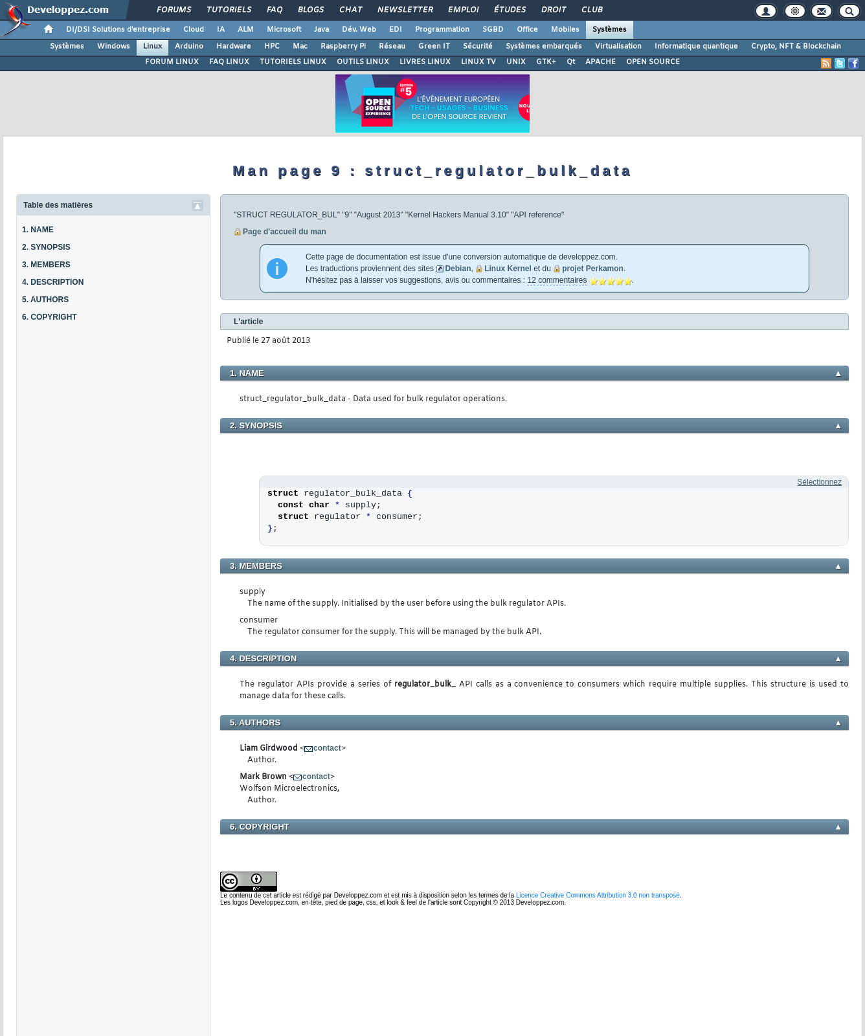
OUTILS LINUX (363, 62)
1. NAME (38, 229)
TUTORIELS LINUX (293, 62)
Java (321, 29)
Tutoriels (228, 10)
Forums (173, 10)
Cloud (193, 29)
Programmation (442, 29)
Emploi (462, 10)
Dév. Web (359, 29)
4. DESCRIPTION (53, 282)
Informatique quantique (696, 46)
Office (527, 29)
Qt (571, 62)
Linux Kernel (508, 268)
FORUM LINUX (172, 62)
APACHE (600, 62)
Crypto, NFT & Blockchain (796, 46)
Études (509, 10)
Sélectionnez (819, 482)
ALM (246, 29)
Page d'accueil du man (284, 231)
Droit (553, 10)
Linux (152, 46)
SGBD (493, 29)
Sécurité (478, 46)
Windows (113, 46)
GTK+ (546, 62)
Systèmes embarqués (544, 46)
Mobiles (565, 29)
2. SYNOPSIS (46, 247)
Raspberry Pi (343, 46)
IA (221, 29)
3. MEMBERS (46, 264)
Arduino (189, 46)
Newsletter (404, 10)
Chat (350, 10)
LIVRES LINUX (425, 62)
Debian (458, 268)
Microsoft (284, 29)
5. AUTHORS (45, 299)
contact (327, 748)
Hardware (233, 46)
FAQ (274, 10)
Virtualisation (618, 46)
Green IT (434, 46)
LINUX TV (478, 62)
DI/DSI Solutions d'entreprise (118, 29)
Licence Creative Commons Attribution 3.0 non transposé (598, 895)
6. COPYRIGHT (49, 317)
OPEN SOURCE (653, 62)
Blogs (310, 10)
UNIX (516, 62)
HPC (272, 46)
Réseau (392, 46)
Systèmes (609, 29)
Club (591, 10)
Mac (300, 46)
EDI (395, 29)
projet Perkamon (592, 268)
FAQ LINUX (229, 62)
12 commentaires (557, 280)
